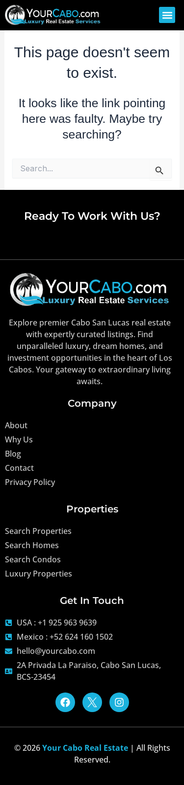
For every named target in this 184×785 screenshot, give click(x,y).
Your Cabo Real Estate (85, 747)
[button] (167, 15)
